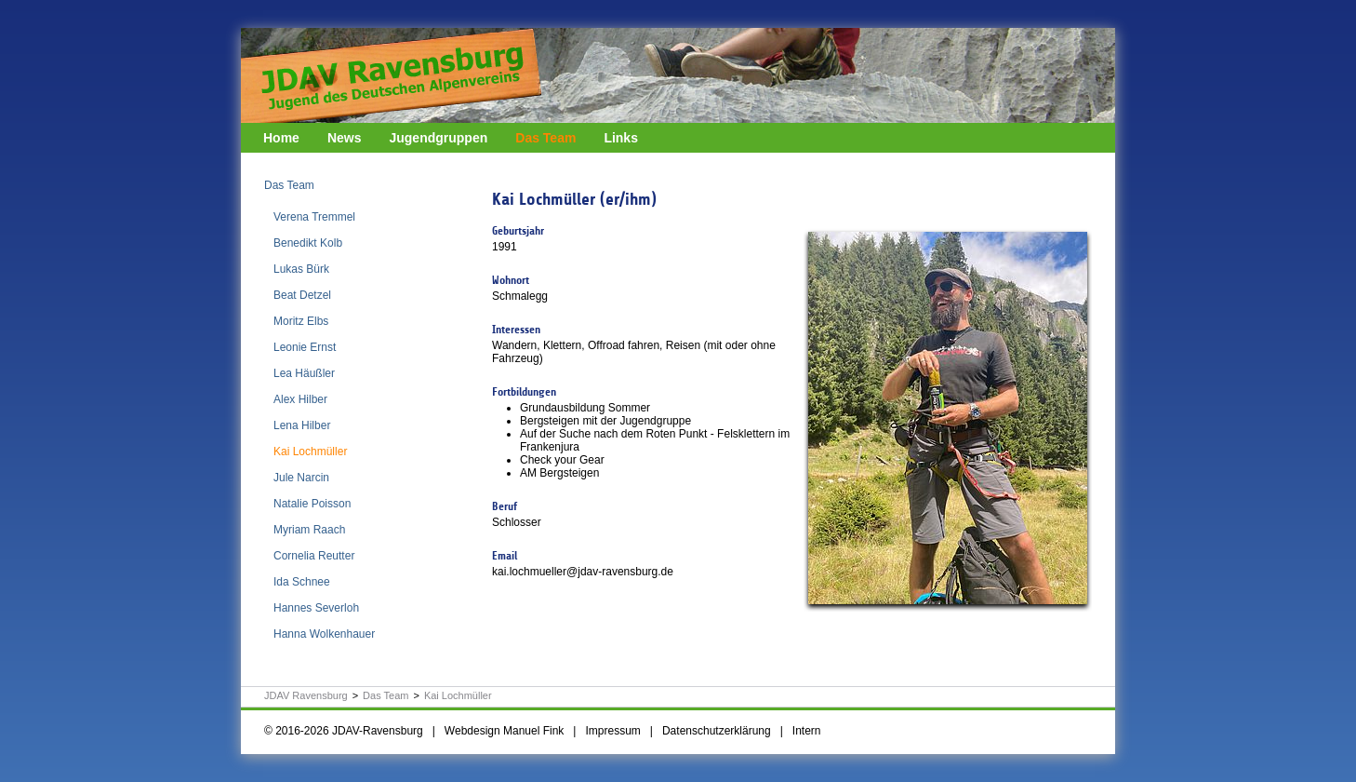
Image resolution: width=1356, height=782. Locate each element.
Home (281, 137)
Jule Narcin (301, 477)
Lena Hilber (301, 425)
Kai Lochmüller (310, 451)
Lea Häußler (304, 373)
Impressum (612, 730)
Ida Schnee (301, 581)
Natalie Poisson (312, 503)
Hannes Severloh (316, 607)
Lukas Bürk (301, 269)
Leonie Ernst (304, 347)
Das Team (545, 137)
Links (621, 137)
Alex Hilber (300, 399)
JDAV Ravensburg (306, 695)
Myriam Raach (309, 529)
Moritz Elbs (300, 321)
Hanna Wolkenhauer (324, 633)
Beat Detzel (302, 295)
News (344, 137)
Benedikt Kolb (307, 242)
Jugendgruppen (438, 137)
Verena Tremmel (314, 216)
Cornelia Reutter (313, 555)
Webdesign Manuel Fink (505, 730)
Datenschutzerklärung (716, 730)
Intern (806, 730)
